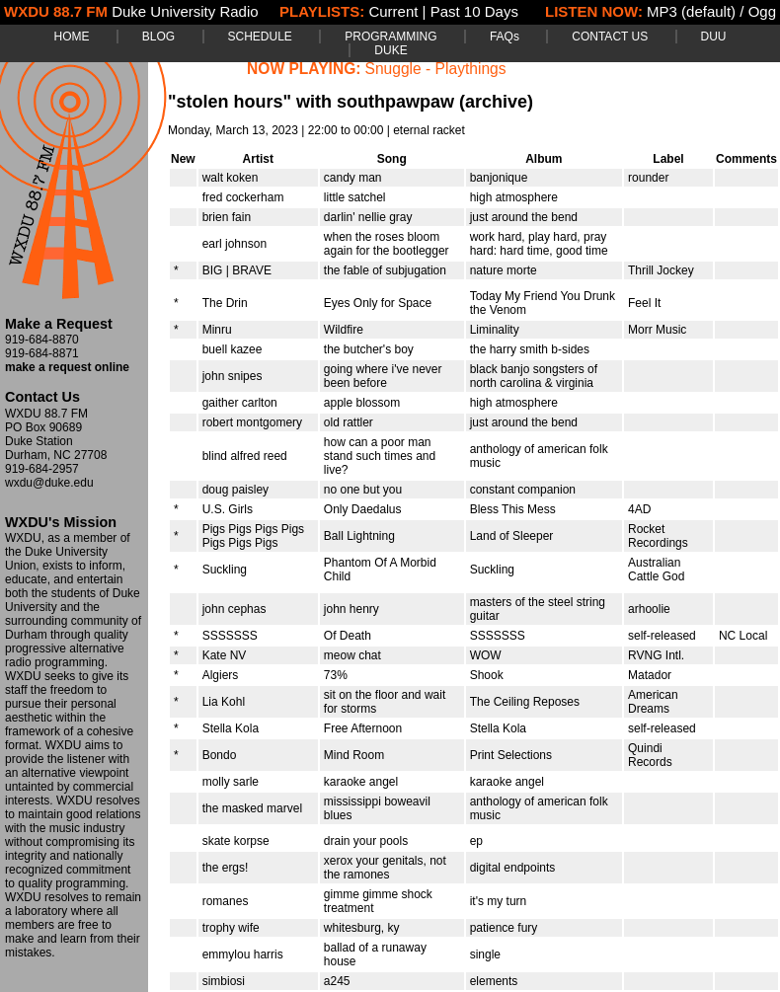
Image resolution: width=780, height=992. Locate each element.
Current (393, 11)
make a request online (67, 367)
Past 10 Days (474, 11)
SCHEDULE (260, 36)
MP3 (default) (691, 11)
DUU (714, 36)
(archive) (496, 102)
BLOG (158, 36)
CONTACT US (610, 36)
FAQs (504, 36)
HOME (71, 36)
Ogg (762, 11)
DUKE (390, 50)
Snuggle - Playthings (436, 68)
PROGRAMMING (390, 36)
